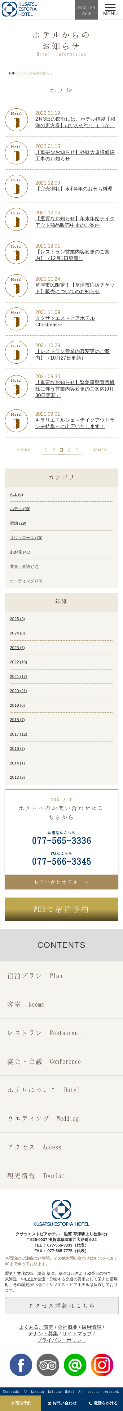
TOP (11, 73)
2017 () (18, 734)
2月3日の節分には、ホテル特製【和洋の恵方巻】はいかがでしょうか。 (75, 122)
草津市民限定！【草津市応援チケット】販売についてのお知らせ (75, 288)
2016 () (17, 748)
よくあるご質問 (36, 1327)
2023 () (17, 647)
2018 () (17, 719)
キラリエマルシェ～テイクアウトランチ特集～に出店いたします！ (75, 423)
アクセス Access (34, 1146)
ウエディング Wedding (43, 1118)
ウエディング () (26, 581)
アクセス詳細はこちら (62, 1305)
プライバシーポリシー (61, 1340)
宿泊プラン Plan (34, 975)
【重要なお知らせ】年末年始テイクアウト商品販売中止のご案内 (75, 222)
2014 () (17, 763)
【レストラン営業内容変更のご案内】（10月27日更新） (72, 355)
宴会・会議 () (24, 566)
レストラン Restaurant (44, 1032)
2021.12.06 (47, 212)
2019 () (17, 705)
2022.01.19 (47, 113)
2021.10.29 (47, 345)
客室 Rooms (25, 1004)
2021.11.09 (47, 312)
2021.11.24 (47, 279)
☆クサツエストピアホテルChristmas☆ (65, 321)
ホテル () (20, 508)
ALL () (16, 494)
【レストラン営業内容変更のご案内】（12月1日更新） (72, 255)
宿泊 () (18, 523)
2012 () (17, 777)
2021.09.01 (47, 414)
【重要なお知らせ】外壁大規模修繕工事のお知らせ (75, 155)
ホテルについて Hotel (43, 1089)
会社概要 (67, 1327)
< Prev (23, 449)
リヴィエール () (26, 537)
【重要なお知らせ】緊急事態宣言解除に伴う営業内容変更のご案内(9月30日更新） (75, 389)
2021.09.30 (47, 376)
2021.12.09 (47, 183)
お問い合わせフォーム (62, 881)
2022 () (18, 662)
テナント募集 (43, 1333)
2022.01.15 (47, 146)
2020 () (18, 690)
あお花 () (20, 552)
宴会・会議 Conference (44, 1061)
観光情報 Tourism (35, 1175)
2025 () (17, 618)
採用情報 (91, 1327)
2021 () (18, 676)
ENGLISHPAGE (86, 10)
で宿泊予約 (61, 909)
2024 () (17, 633)
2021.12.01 (47, 246)
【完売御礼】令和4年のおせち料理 (73, 188)
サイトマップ (77, 1333)
